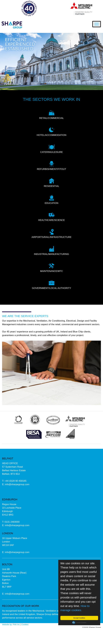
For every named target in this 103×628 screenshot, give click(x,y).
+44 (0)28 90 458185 (15, 481)
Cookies (25, 624)
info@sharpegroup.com (17, 484)
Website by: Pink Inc (11, 624)
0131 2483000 (12, 522)
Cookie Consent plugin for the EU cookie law (79, 622)
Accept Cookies (79, 618)
